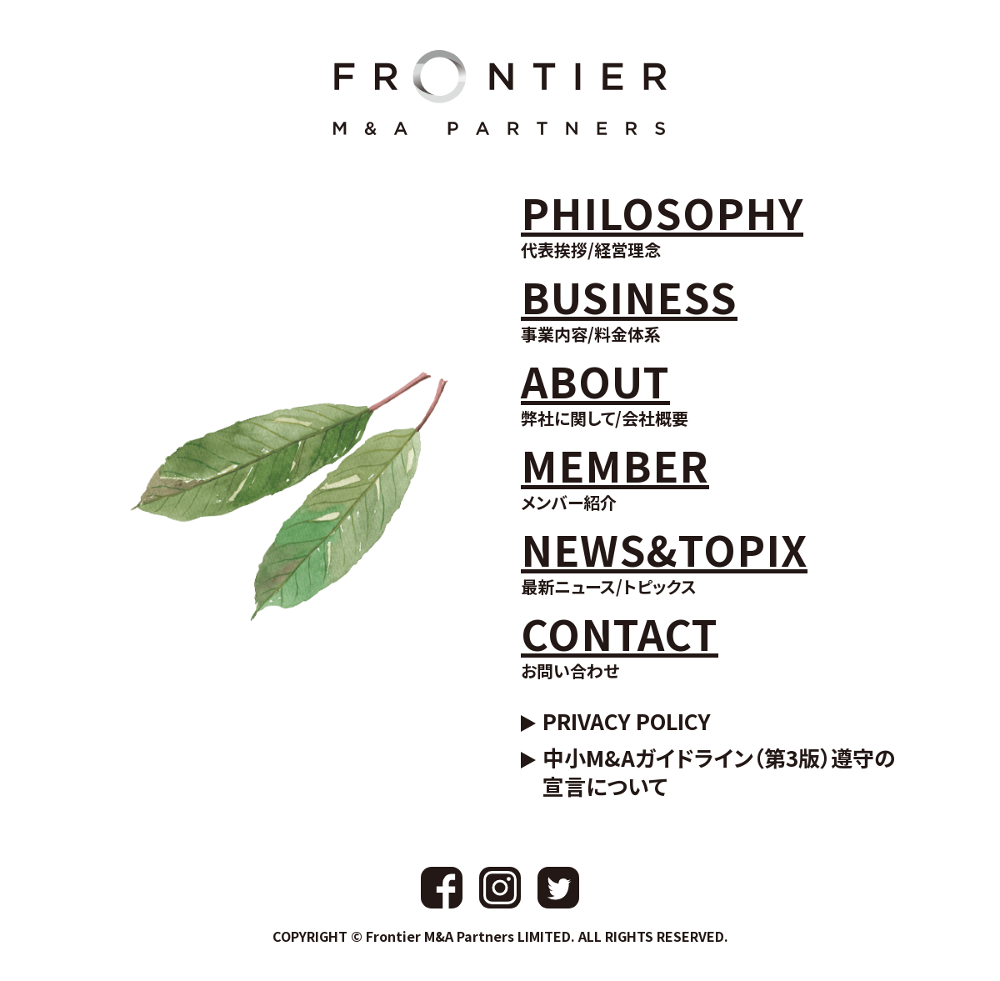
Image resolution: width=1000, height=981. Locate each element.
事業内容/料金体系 (629, 307)
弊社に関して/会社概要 (604, 391)
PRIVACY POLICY (626, 721)
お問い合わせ (619, 644)
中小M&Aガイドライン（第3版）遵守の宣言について (719, 771)
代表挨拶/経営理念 (662, 223)
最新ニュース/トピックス (664, 560)
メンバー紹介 (615, 475)
